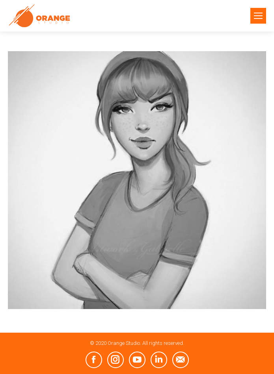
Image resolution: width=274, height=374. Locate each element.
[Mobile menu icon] (258, 16)
